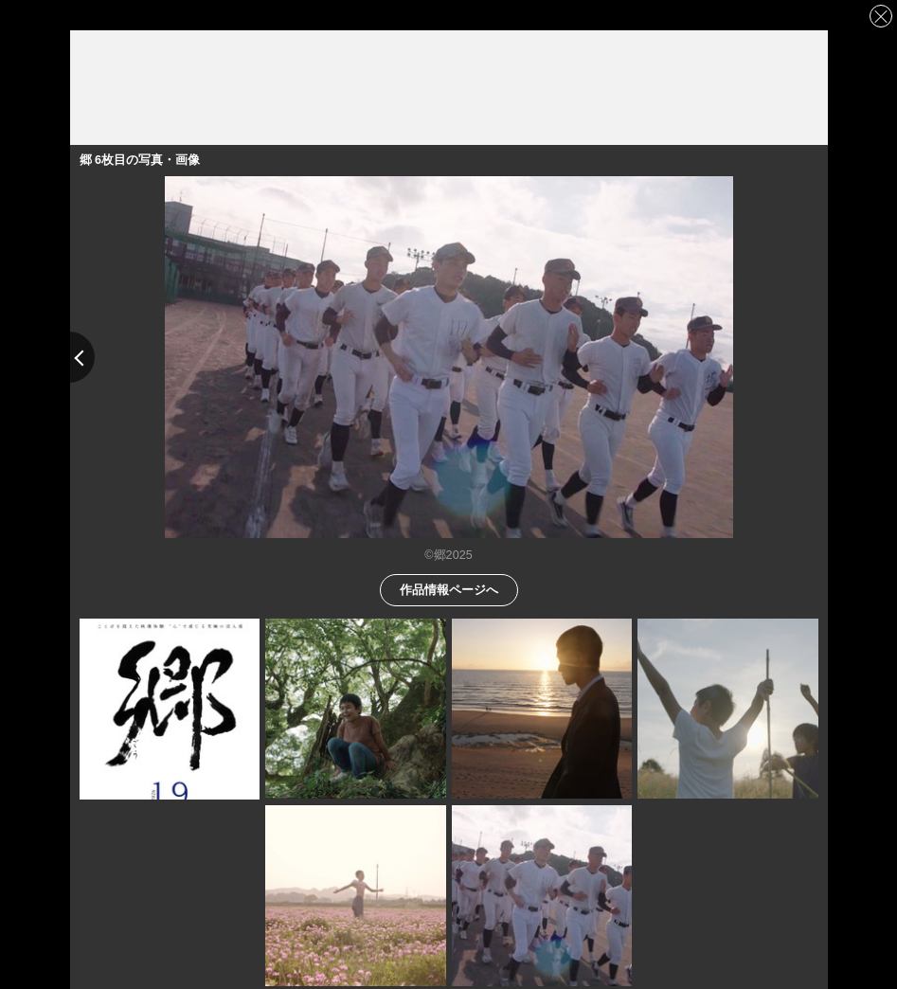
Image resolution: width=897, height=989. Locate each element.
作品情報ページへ (449, 589)
